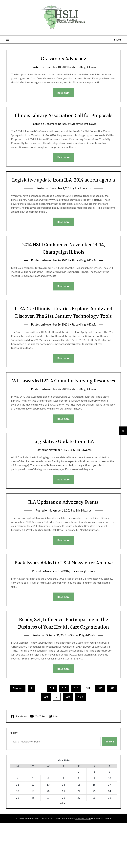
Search (14, 771)
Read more (63, 92)
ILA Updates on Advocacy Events (63, 533)
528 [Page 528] (68, 735)
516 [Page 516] (76, 727)
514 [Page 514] (52, 727)
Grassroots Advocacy (63, 58)
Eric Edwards (83, 203)
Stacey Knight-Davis (84, 67)
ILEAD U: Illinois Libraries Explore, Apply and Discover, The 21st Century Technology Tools (63, 331)
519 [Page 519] (112, 727)
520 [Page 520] (46, 735)
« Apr (62, 841)
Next (80, 735)
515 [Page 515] (64, 727)
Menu (117, 39)
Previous (17, 727)
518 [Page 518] (100, 727)
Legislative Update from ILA (63, 472)
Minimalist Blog (83, 857)
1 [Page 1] (31, 727)
